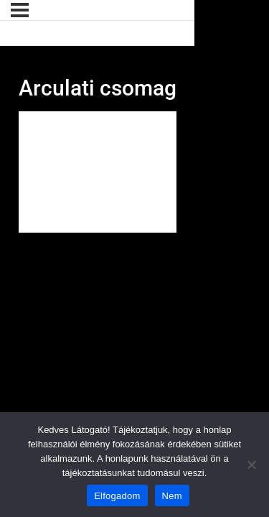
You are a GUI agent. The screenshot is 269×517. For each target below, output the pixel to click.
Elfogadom (117, 495)
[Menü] (19, 10)
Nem (172, 495)
